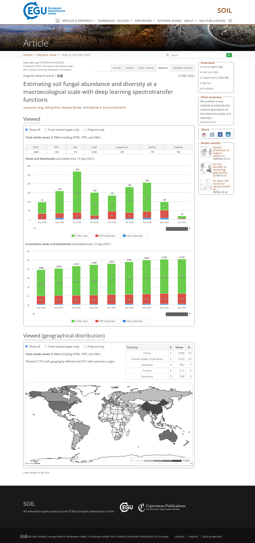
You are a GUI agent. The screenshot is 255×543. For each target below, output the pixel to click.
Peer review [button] (143, 21)
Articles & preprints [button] (77, 21)
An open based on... (221, 185)
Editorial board (169, 21)
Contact (179, 536)
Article (117, 68)
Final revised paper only (62, 129)
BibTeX (206, 83)
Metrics (163, 68)
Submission (106, 21)
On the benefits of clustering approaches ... (222, 168)
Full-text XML (210, 72)
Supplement (210, 77)
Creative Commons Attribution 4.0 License (142, 536)
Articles (28, 55)
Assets (130, 68)
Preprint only (94, 129)
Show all (32, 129)
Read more (209, 122)
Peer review (146, 68)
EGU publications (212, 21)
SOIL (224, 10)
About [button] (189, 21)
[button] (167, 55)
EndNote (207, 88)
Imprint (193, 536)
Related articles (183, 68)
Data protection (212, 536)
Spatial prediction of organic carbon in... (221, 152)
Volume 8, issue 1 (47, 55)
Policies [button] (123, 21)
